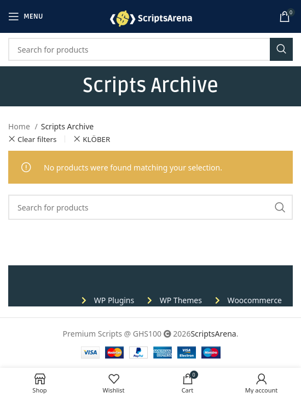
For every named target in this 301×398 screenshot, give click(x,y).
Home (20, 126)
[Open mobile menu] (26, 16)
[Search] (150, 49)
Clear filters (37, 139)
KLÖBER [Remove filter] (96, 139)
